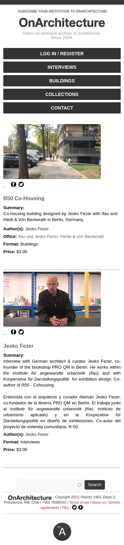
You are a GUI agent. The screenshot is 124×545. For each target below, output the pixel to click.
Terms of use (79, 502)
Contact (62, 108)
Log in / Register (62, 53)
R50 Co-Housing (23, 198)
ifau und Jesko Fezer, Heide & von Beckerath (61, 236)
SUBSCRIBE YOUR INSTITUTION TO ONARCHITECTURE (62, 11)
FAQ (65, 508)
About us (98, 502)
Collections (61, 94)
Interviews (62, 67)
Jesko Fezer (37, 228)
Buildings (62, 80)
